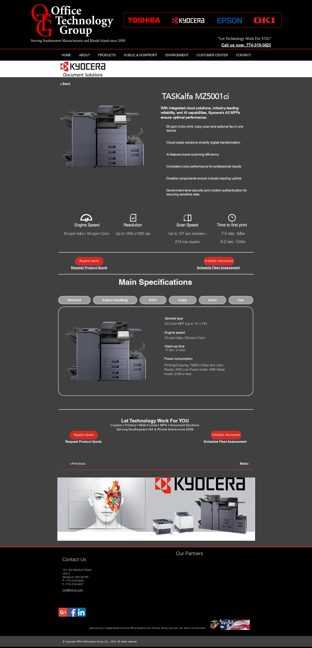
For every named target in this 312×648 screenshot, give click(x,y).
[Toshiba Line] (156, 535)
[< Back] (73, 84)
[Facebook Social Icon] (72, 612)
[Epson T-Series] (161, 535)
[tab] (74, 300)
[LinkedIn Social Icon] (81, 612)
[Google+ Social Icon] (63, 612)
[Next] (251, 509)
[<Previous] (83, 464)
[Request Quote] (89, 261)
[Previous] (60, 509)
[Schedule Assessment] (219, 261)
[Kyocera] (151, 535)
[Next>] (239, 464)
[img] (185, 562)
